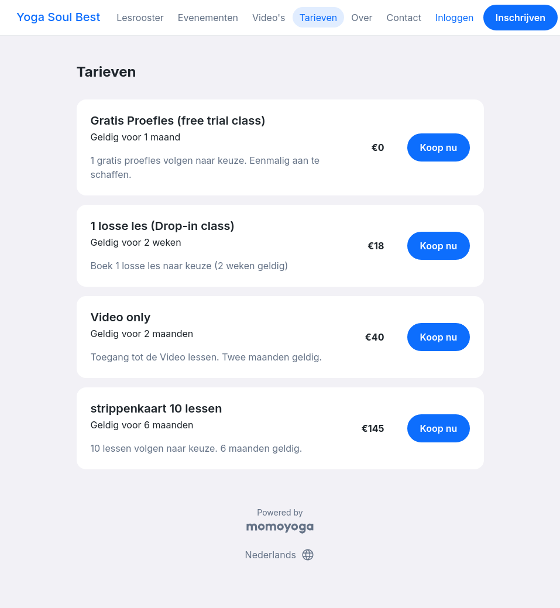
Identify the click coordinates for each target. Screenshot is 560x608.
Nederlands (280, 555)
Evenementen (208, 17)
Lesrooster (140, 17)
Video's (269, 17)
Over (361, 17)
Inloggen (454, 17)
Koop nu (439, 147)
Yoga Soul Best (58, 17)
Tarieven (319, 17)
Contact (403, 17)
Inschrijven (520, 17)
